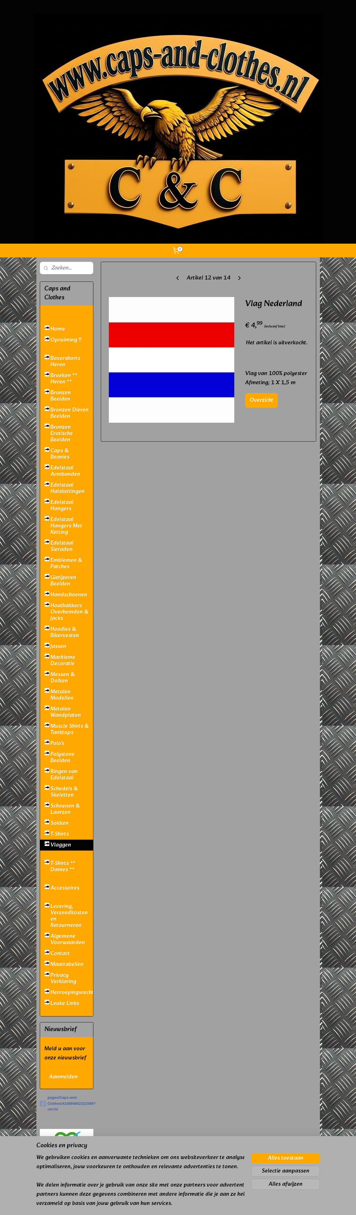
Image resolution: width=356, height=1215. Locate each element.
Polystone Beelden (62, 758)
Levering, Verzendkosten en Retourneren (69, 916)
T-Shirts (59, 834)
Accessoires (64, 888)
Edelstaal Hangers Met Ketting (66, 526)
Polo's (57, 743)
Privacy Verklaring (63, 979)
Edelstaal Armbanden (65, 471)
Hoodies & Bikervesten (64, 632)
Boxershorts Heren (65, 362)
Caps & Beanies (59, 454)
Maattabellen (66, 964)
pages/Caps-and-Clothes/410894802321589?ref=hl (66, 1103)
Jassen (58, 646)
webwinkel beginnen (192, 1204)
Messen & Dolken (62, 678)
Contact (60, 953)
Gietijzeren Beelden (63, 581)
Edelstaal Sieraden (61, 546)
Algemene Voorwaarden (67, 939)
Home (57, 329)
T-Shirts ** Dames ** (62, 867)
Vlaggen (60, 845)
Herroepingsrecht (71, 992)
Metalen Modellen (61, 695)
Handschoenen (68, 595)
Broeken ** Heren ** (63, 379)
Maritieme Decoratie (62, 661)
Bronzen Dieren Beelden (69, 413)
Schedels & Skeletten (64, 792)
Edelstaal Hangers (61, 506)
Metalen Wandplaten (65, 712)
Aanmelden (63, 1077)
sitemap (162, 1204)
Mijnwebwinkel (239, 1204)
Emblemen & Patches (66, 564)
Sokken (59, 823)
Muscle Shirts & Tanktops (69, 729)
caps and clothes (61, 1192)
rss (172, 1204)
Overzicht (261, 400)
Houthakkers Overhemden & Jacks (69, 612)
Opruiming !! (65, 340)
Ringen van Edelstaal (64, 775)
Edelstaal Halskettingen (67, 488)
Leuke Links (64, 1003)
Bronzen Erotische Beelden (61, 433)
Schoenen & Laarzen (65, 809)
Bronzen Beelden (60, 396)
